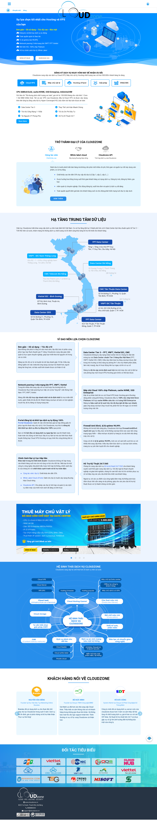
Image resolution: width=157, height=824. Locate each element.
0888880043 (31, 808)
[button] (71, 558)
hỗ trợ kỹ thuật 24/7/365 (113, 466)
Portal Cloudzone (25, 423)
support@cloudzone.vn (31, 811)
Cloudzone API (29, 485)
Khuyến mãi (17, 10)
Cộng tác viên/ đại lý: (31, 473)
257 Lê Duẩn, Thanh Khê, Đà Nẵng (31, 805)
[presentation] (17, 713)
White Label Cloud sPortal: (33, 478)
